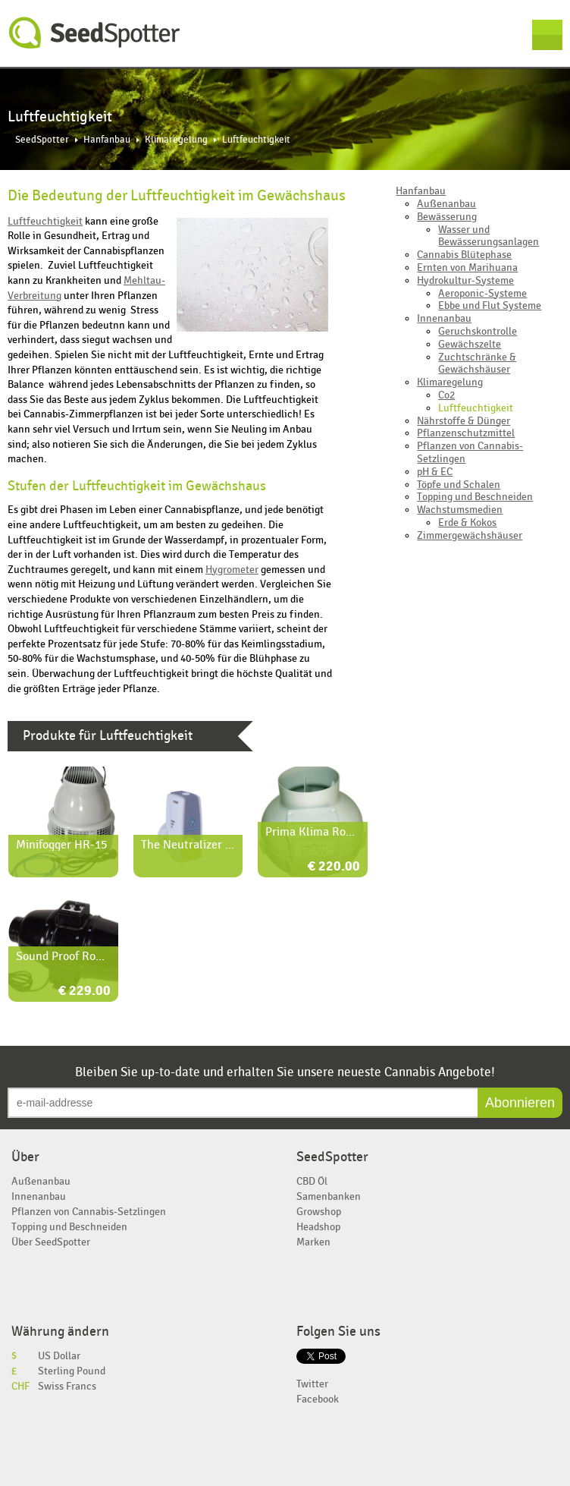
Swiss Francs (67, 1386)
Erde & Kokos (467, 522)
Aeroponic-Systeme (482, 293)
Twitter (312, 1383)
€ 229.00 (84, 991)
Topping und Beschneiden (475, 496)
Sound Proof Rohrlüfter (76, 956)
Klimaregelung (176, 140)
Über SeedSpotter (50, 1242)
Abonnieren (520, 1102)
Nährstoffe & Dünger (463, 420)
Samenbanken (328, 1196)
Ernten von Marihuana (467, 267)
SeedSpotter (95, 33)
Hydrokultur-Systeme (465, 280)
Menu (547, 35)
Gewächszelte (469, 344)
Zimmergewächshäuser (469, 535)
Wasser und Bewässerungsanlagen (488, 236)
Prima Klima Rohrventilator (336, 832)
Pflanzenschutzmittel (466, 433)
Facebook (317, 1399)
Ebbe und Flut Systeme (489, 305)
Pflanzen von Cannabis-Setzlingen (470, 452)
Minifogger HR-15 (61, 845)
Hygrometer (231, 569)
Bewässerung (447, 216)
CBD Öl (311, 1181)
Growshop (318, 1211)
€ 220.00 (334, 867)
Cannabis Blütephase (464, 254)
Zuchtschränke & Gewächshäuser (477, 363)
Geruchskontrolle (477, 331)
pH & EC (435, 471)
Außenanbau (446, 203)
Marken (313, 1242)
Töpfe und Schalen (458, 484)
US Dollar (59, 1355)
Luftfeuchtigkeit (45, 221)
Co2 (446, 395)
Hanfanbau (106, 140)
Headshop (318, 1226)
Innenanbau (444, 318)
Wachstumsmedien (460, 509)
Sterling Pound (71, 1371)
